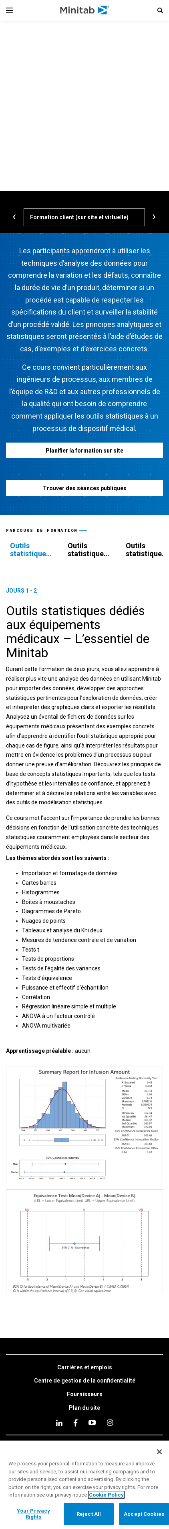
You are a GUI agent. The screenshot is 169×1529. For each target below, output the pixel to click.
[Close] (159, 1452)
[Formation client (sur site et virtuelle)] (84, 217)
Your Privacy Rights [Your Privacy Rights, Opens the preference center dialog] (33, 1514)
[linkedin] (59, 1422)
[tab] (31, 550)
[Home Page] (85, 10)
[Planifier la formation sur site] (84, 450)
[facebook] (75, 1423)
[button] (160, 10)
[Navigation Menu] (9, 10)
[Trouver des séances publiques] (84, 488)
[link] (84, 1368)
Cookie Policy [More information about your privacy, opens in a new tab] (106, 1495)
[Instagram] (110, 1422)
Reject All (88, 1514)
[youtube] (92, 1422)
